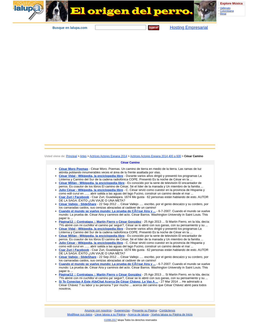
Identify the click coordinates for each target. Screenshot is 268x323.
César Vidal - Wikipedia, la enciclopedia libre (91, 176)
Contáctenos (167, 310)
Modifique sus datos (79, 314)
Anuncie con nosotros (98, 310)
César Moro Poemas (73, 169)
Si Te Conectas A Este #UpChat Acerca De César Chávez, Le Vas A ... (108, 281)
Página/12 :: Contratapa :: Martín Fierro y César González (100, 221)
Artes (83, 156)
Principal (71, 156)
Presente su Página (144, 310)
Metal (223, 13)
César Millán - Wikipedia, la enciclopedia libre (92, 183)
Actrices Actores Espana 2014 (108, 156)
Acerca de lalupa (138, 314)
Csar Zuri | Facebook (74, 197)
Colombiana (227, 10)
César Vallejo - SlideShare (77, 204)
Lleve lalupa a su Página (110, 314)
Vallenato (225, 8)
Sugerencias (122, 310)
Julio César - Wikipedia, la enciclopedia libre (91, 190)
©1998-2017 (110, 320)
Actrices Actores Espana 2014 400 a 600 (155, 156)
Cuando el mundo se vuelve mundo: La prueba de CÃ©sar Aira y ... (107, 211)
